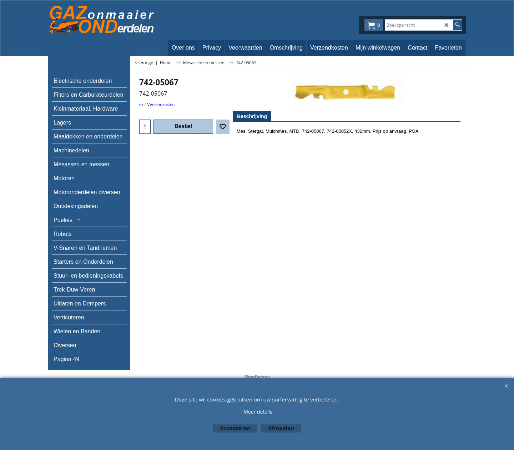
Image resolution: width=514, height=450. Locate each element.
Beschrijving (252, 116)
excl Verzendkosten (157, 104)
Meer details (257, 411)
